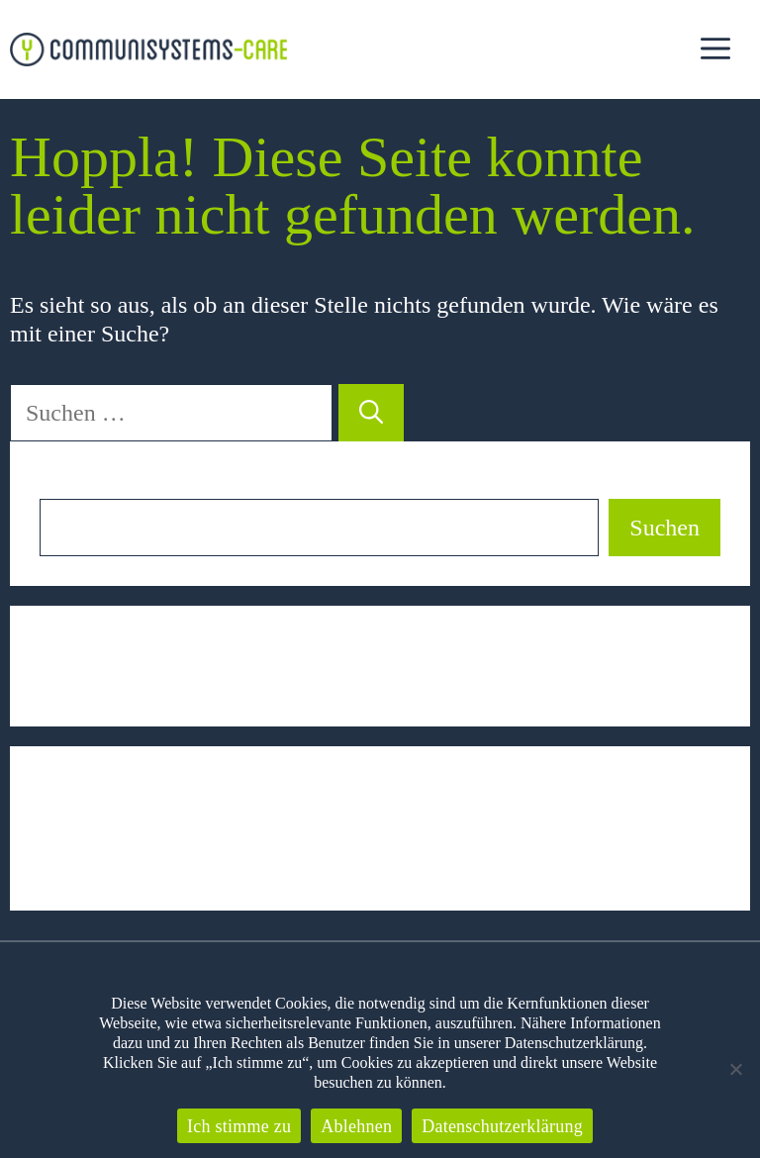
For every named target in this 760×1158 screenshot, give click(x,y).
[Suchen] (371, 412)
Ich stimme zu (239, 1126)
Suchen (75, 485)
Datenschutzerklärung (502, 1126)
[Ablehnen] (735, 1069)
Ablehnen (356, 1126)
